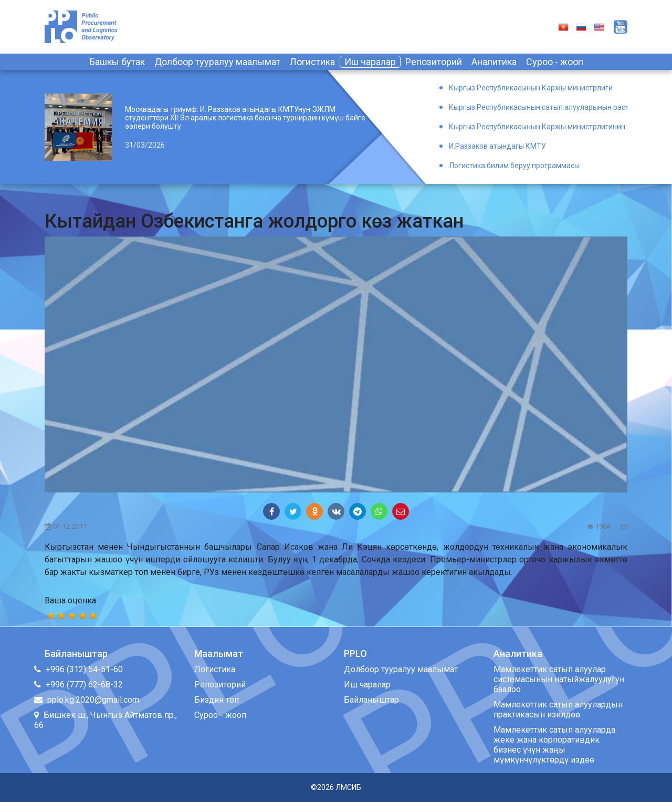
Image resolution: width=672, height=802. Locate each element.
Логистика (312, 61)
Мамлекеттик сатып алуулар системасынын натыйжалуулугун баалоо (559, 679)
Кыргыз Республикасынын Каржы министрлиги (531, 88)
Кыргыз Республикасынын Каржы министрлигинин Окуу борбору (538, 126)
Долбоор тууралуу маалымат (217, 61)
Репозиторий (433, 61)
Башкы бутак (117, 61)
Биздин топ (216, 700)
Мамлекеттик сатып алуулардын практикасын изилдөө (558, 709)
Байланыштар (371, 700)
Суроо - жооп (554, 61)
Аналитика (494, 61)
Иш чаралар (370, 61)
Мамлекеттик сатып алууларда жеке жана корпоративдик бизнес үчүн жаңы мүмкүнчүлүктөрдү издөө (554, 745)
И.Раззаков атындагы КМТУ (497, 146)
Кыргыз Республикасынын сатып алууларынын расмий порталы (538, 107)
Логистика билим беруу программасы (514, 165)
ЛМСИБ (348, 787)
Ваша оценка (70, 600)
